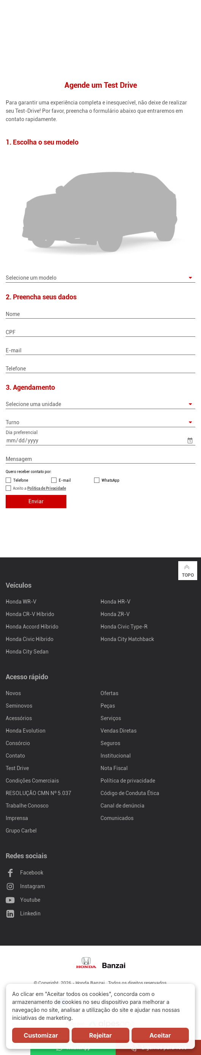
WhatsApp (110, 480)
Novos (13, 693)
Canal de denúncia (122, 806)
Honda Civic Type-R (124, 627)
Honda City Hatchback (127, 639)
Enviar (36, 501)
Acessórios (19, 718)
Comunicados (116, 818)
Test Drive (17, 768)
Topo (188, 570)
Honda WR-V (21, 602)
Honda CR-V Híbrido (30, 614)
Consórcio (18, 743)
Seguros (110, 743)
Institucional (115, 756)
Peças (107, 706)
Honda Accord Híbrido (32, 627)
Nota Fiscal (114, 768)
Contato (15, 756)
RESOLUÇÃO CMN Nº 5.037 (38, 793)
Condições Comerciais (32, 781)
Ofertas (109, 693)
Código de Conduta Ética (129, 793)
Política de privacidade (127, 781)
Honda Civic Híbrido (29, 639)
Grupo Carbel (21, 831)
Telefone (20, 480)
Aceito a (39, 488)
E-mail (65, 480)
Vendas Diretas (118, 731)
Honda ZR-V (115, 614)
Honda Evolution (26, 731)
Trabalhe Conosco (27, 806)
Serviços (110, 718)
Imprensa (17, 818)
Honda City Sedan (27, 652)
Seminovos (19, 706)
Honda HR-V (115, 602)
